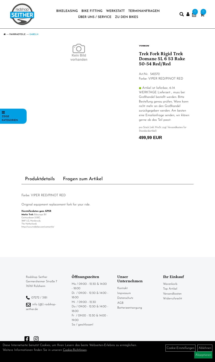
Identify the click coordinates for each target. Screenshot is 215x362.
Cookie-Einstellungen (180, 348)
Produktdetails (40, 179)
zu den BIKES (126, 17)
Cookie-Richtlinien (75, 350)
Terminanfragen (144, 11)
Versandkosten (172, 293)
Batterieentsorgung (129, 307)
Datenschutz (125, 298)
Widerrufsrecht (172, 298)
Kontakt (122, 288)
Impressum (124, 293)
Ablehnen (205, 348)
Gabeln (33, 34)
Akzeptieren (203, 355)
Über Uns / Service (94, 17)
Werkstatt (115, 11)
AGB (120, 302)
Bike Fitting (92, 11)
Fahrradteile (17, 34)
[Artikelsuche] (182, 15)
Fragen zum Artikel (83, 179)
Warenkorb (170, 283)
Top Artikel (170, 288)
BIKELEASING (67, 11)
